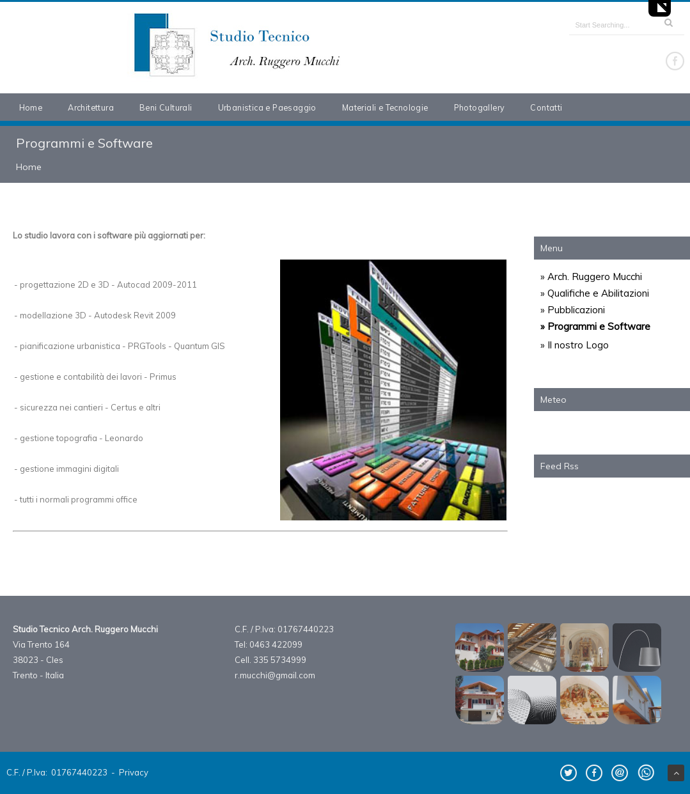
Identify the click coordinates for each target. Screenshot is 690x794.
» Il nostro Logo (574, 345)
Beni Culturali (165, 107)
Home (31, 107)
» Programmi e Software (595, 326)
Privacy (133, 772)
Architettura (91, 107)
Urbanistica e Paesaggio (267, 107)
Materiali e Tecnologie (385, 107)
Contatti (546, 107)
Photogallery (479, 107)
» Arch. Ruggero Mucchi (591, 276)
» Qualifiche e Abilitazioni (594, 293)
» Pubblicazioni (572, 310)
